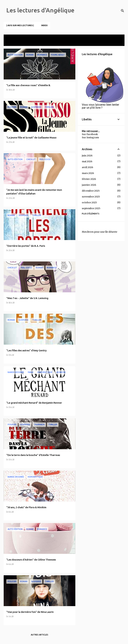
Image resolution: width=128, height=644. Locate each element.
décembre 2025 (91, 190)
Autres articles (39, 635)
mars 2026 (88, 173)
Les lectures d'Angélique (40, 10)
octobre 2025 (89, 202)
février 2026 (89, 179)
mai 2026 (87, 161)
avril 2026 (87, 167)
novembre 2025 (91, 196)
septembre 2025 (91, 208)
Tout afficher (14, 43)
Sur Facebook (90, 134)
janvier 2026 (89, 184)
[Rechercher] (122, 11)
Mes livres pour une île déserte (99, 231)
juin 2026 (87, 155)
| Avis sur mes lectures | (20, 25)
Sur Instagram (90, 137)
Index (44, 25)
